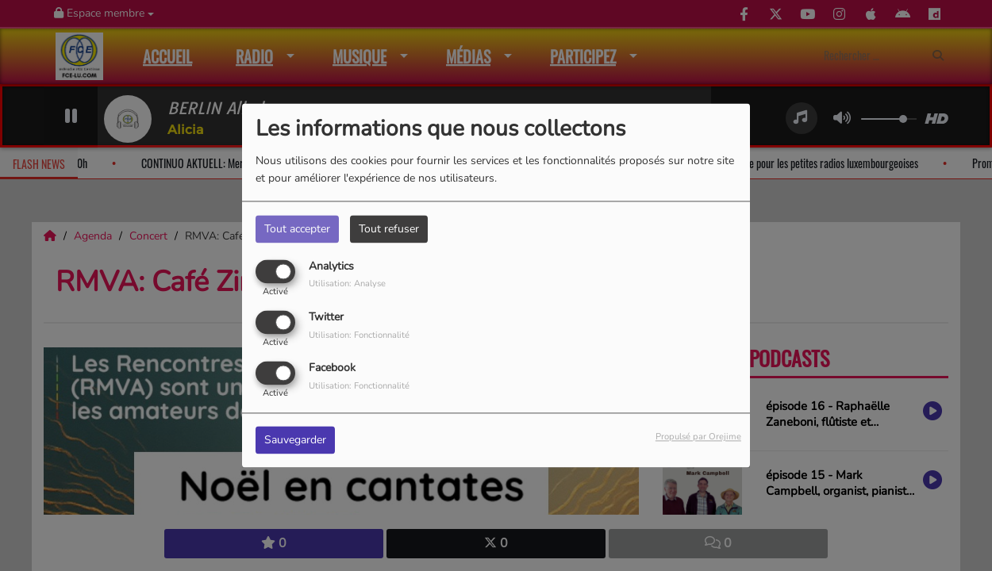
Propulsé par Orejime (698, 437)
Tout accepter (297, 228)
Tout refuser (389, 228)
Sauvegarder (295, 440)
